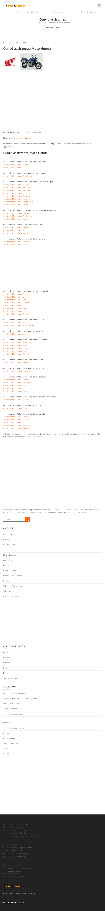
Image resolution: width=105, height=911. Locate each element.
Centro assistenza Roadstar (14, 856)
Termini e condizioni (11, 743)
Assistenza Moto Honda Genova (16, 241)
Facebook (7, 723)
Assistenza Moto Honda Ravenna (16, 199)
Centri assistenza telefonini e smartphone (20, 836)
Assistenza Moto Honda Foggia (15, 362)
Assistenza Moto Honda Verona (16, 425)
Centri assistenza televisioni (14, 830)
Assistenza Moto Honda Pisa (14, 388)
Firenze (6, 668)
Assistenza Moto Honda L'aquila (16, 164)
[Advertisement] (52, 106)
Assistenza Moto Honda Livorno (16, 385)
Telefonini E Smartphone (13, 586)
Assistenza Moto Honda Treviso (16, 419)
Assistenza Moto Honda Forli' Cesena (18, 187)
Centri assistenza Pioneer (13, 876)
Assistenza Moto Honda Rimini (15, 204)
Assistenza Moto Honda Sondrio (16, 314)
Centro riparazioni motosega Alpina (17, 868)
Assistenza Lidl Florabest (13, 850)
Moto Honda (24, 138)
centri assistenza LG (11, 703)
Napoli (5, 673)
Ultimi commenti (9, 738)
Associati (6, 748)
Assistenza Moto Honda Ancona (16, 322)
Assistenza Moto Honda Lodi (14, 305)
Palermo (6, 662)
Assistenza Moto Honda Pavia (15, 311)
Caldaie (6, 539)
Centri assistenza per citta (13, 827)
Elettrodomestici (33, 12)
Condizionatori (58, 12)
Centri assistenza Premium (14, 728)
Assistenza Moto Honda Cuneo (15, 348)
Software (7, 581)
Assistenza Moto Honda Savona (16, 244)
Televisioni (7, 591)
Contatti (6, 754)
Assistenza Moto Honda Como (15, 300)
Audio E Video (9, 534)
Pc (46, 12)
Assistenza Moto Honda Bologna (16, 184)
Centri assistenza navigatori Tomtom (17, 847)
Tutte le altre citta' (10, 678)
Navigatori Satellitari (11, 570)
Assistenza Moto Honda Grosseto (16, 382)
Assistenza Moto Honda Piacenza (16, 196)
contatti (84, 512)
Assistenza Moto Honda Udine (15, 219)
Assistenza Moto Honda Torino (15, 354)
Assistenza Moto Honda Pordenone (17, 216)
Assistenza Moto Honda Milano (15, 308)
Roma (5, 652)
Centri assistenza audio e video (16, 833)
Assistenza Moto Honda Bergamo (16, 294)
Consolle (6, 550)
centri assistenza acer (12, 709)
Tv (71, 12)
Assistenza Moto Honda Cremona (16, 302)
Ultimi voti (7, 733)
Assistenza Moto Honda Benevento (17, 176)
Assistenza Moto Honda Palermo (16, 371)
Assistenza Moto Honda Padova (16, 417)
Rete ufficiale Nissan (11, 874)
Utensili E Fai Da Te (10, 596)
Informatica (7, 560)
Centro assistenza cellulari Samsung (17, 865)
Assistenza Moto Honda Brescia (16, 297)
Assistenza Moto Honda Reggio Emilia (18, 201)
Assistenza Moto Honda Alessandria (17, 342)
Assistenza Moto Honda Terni (15, 408)
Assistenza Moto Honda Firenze (16, 379)
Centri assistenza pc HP (12, 845)
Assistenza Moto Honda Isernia (15, 334)
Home (18, 12)
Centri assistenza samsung (14, 693)
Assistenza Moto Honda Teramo (16, 167)
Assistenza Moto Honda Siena (15, 391)
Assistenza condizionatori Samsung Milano (20, 698)
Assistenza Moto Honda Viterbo (16, 233)
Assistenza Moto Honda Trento (15, 399)
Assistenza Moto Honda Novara (16, 351)
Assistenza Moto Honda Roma (15, 230)
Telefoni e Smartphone (87, 12)
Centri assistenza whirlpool (14, 714)
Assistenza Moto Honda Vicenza (16, 428)
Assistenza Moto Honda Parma (15, 193)
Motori (12, 42)
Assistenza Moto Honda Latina (15, 227)
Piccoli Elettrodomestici (12, 575)
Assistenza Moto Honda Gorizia (16, 213)
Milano (6, 657)
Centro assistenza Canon (13, 871)
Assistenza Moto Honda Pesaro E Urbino (19, 325)
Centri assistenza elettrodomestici (17, 824)
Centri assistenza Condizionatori (16, 853)
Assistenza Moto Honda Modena (16, 190)
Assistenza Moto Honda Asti (14, 345)
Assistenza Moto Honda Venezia (16, 422)
